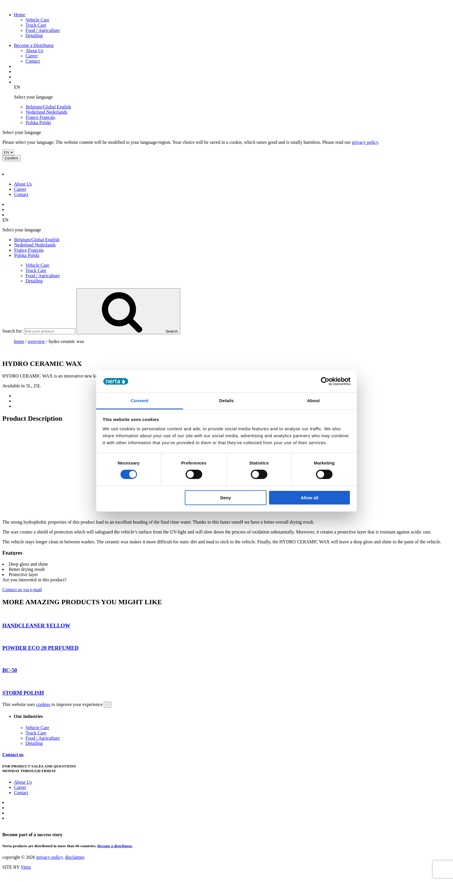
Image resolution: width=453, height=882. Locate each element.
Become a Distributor (34, 45)
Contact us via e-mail (22, 589)
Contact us (12, 754)
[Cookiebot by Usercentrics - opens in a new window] (325, 381)
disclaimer (74, 857)
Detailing (34, 35)
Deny (225, 497)
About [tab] (313, 400)
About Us (34, 50)
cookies (43, 704)
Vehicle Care (37, 19)
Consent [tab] (140, 400)
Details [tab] (226, 400)
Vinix (26, 867)
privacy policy (365, 142)
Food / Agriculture (42, 30)
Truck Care (35, 25)
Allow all (309, 497)
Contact (32, 61)
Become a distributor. (114, 846)
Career (31, 55)
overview (36, 341)
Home (19, 14)
